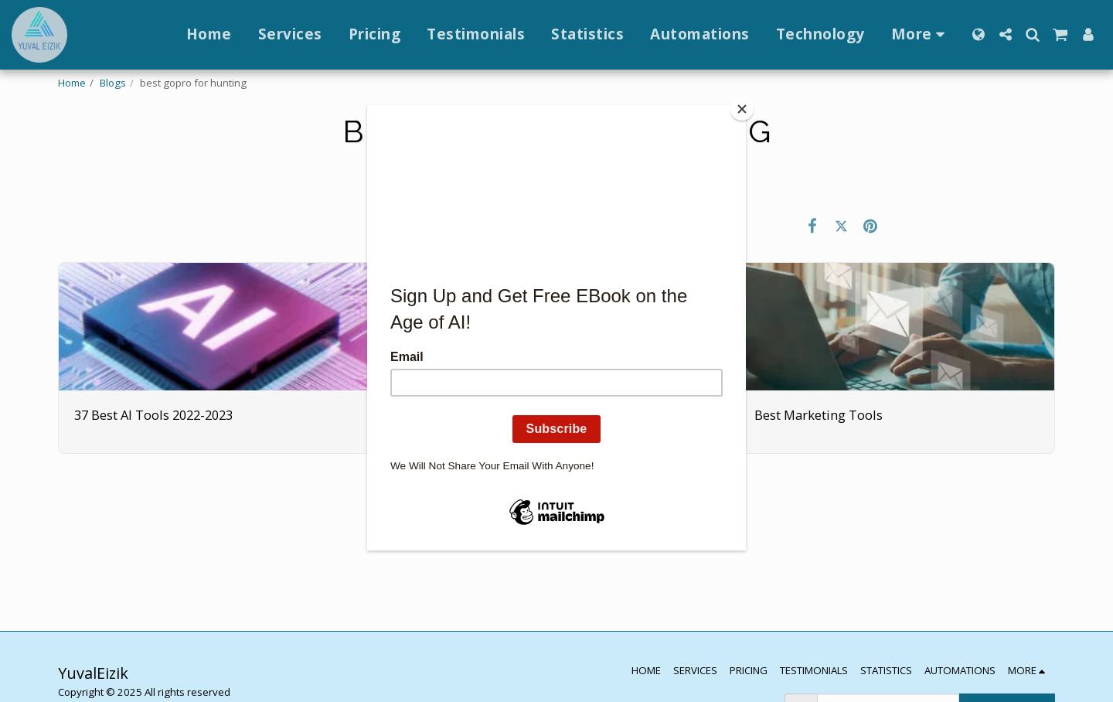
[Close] (742, 109)
